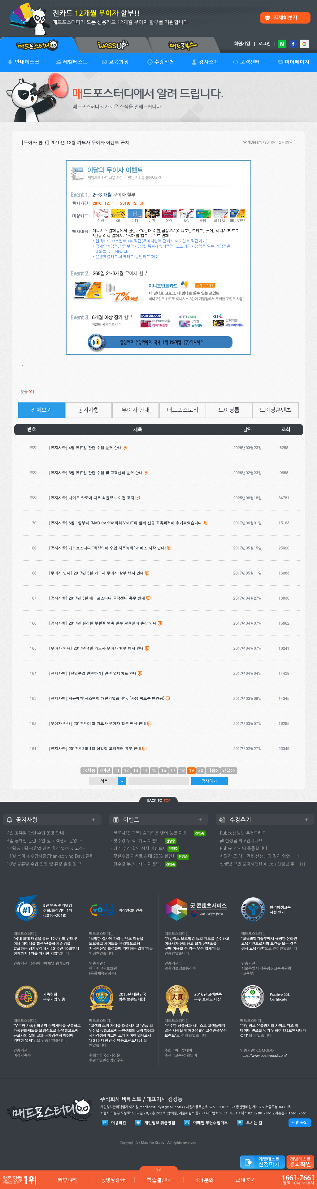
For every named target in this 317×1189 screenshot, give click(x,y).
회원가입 (242, 43)
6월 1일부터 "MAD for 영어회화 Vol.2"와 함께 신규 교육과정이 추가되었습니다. (136, 522)
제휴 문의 (300, 1123)
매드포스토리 (182, 410)
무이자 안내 (136, 410)
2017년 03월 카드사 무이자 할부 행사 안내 (110, 723)
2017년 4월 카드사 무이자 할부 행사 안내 (109, 648)
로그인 (264, 43)
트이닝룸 (229, 410)
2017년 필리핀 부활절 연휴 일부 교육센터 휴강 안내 (113, 623)
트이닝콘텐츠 (275, 410)
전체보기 (41, 410)
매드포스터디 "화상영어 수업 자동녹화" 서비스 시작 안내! (117, 547)
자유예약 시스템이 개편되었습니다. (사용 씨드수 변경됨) (117, 698)
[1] (298, 856)
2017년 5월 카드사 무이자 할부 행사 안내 (109, 572)
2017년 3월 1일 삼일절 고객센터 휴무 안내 (105, 748)
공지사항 (88, 410)
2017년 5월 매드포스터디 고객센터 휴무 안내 (107, 598)
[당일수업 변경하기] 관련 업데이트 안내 (103, 673)
